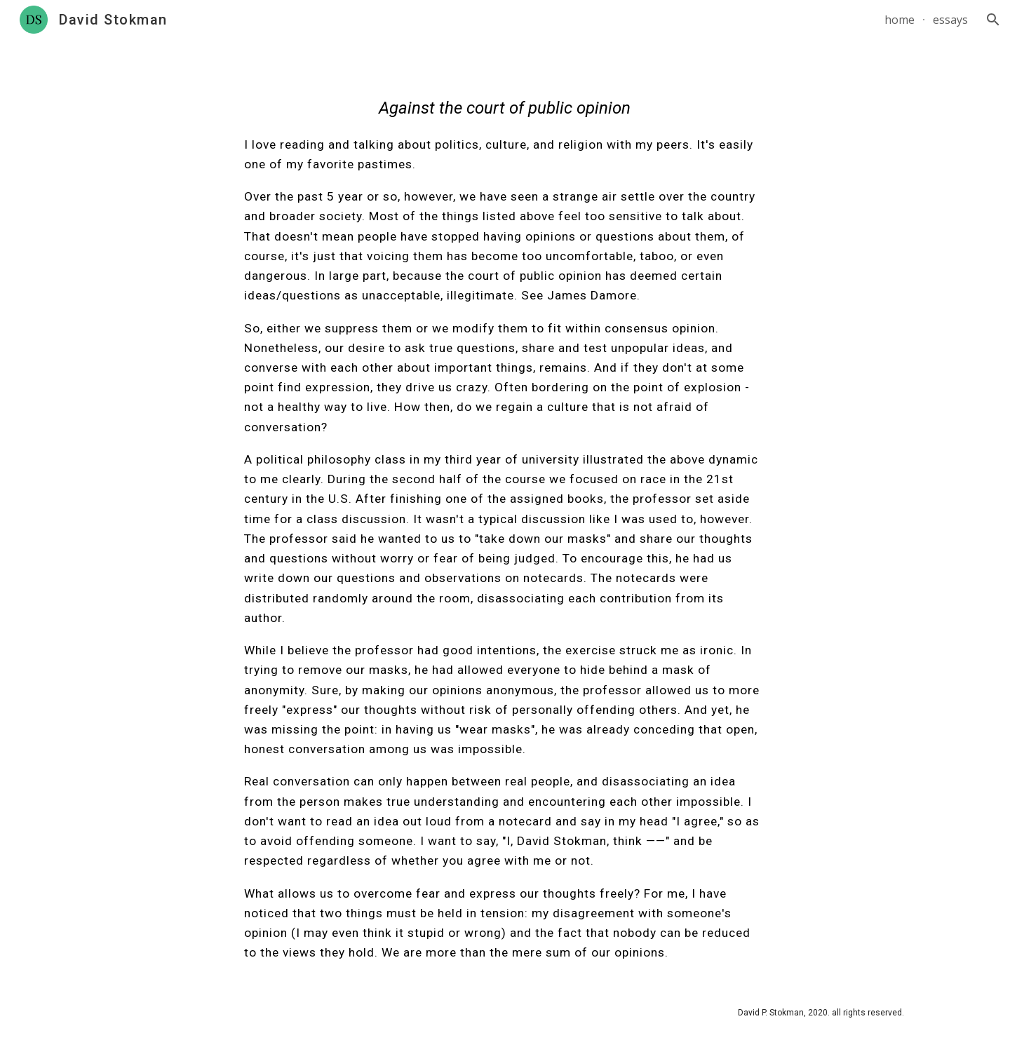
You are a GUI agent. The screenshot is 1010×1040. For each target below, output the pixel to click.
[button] (993, 19)
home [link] (899, 19)
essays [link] (950, 19)
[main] (505, 512)
